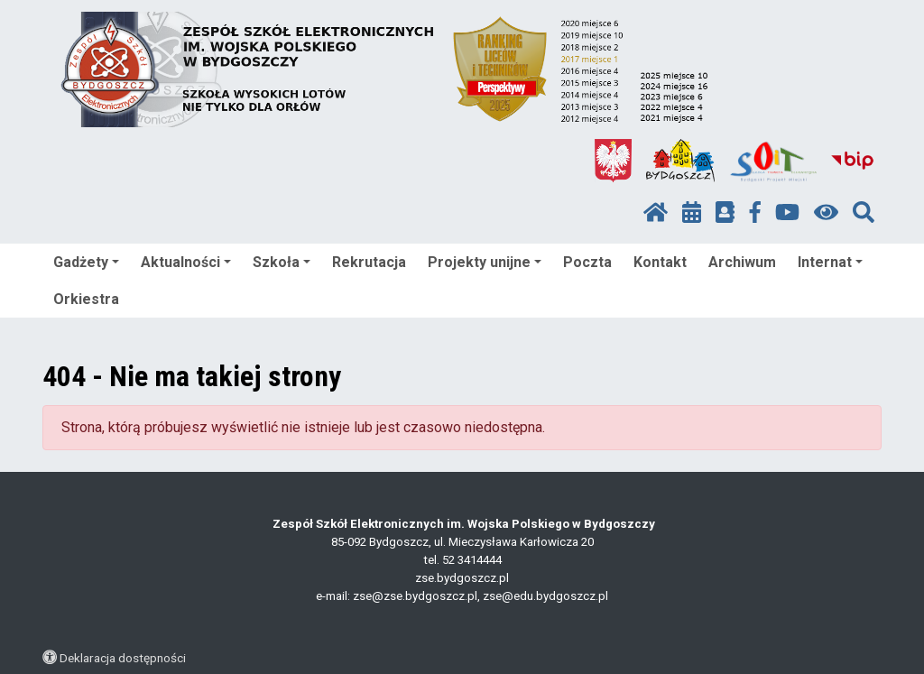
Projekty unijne (484, 262)
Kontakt (660, 262)
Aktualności (186, 262)
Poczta (587, 262)
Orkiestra (86, 299)
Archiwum (742, 262)
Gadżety (86, 262)
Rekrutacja (369, 262)
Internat (830, 262)
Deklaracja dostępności (123, 658)
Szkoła (281, 262)
